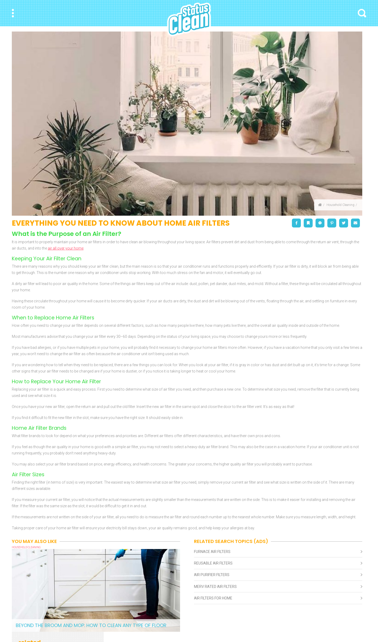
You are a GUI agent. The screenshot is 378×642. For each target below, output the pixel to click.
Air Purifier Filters (211, 575)
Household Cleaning (340, 205)
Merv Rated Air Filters (215, 586)
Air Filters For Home (213, 598)
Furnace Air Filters (212, 552)
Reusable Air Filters (213, 563)
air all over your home (65, 248)
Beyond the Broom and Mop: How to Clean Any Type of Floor (91, 625)
